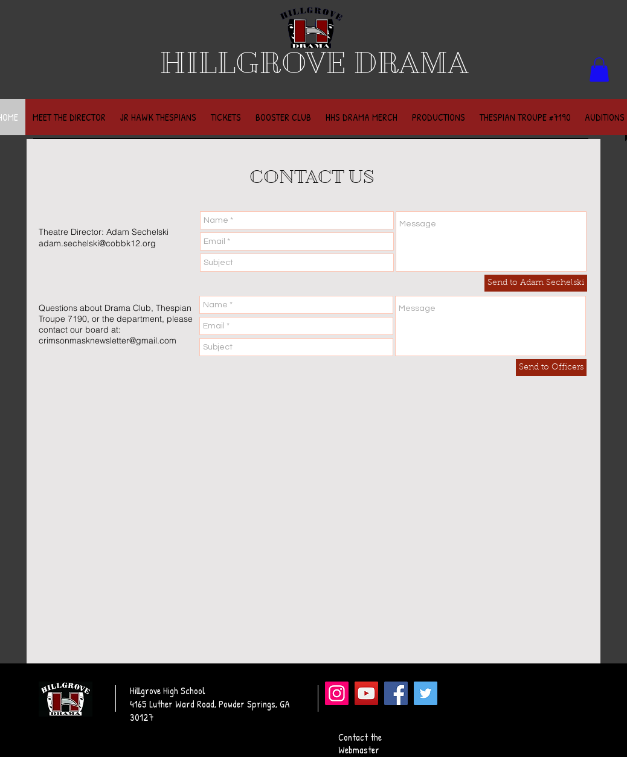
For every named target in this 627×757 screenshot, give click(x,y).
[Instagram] (337, 693)
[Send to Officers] (551, 367)
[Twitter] (425, 693)
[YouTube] (366, 693)
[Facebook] (396, 693)
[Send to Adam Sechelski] (535, 283)
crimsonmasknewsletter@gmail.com (107, 340)
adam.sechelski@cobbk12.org (97, 243)
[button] (599, 69)
